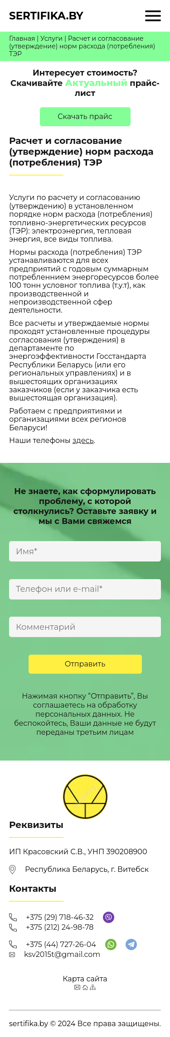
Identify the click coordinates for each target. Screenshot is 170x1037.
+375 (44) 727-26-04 (61, 944)
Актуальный (96, 82)
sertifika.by (46, 16)
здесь (83, 440)
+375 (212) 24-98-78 (60, 927)
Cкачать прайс (85, 116)
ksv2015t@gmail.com (62, 954)
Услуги (51, 38)
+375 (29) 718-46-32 (60, 917)
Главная (22, 38)
